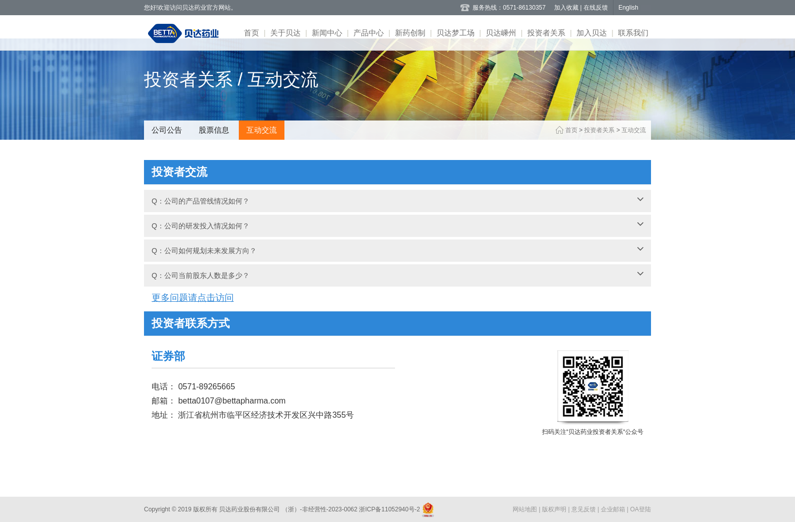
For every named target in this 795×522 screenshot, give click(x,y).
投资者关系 (546, 32)
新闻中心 (327, 32)
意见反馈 (584, 509)
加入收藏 (567, 7)
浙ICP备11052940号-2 (389, 509)
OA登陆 (640, 509)
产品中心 (368, 32)
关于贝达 (285, 32)
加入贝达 (591, 32)
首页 (251, 32)
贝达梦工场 (456, 32)
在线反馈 (596, 7)
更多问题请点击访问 (193, 298)
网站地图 (525, 509)
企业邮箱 (614, 509)
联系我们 (633, 32)
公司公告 (167, 130)
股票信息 (214, 130)
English (628, 7)
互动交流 (261, 130)
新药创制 (410, 32)
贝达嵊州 (501, 32)
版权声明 (555, 509)
